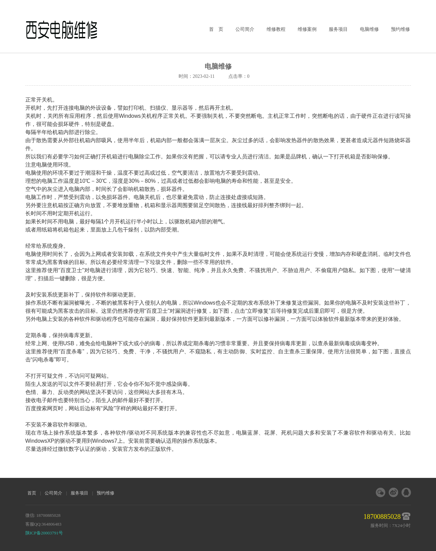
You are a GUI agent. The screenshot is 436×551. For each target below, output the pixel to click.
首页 (31, 492)
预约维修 (400, 29)
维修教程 (276, 29)
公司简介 (244, 29)
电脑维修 (369, 29)
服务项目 (338, 29)
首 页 (216, 29)
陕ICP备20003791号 (44, 532)
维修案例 (307, 29)
